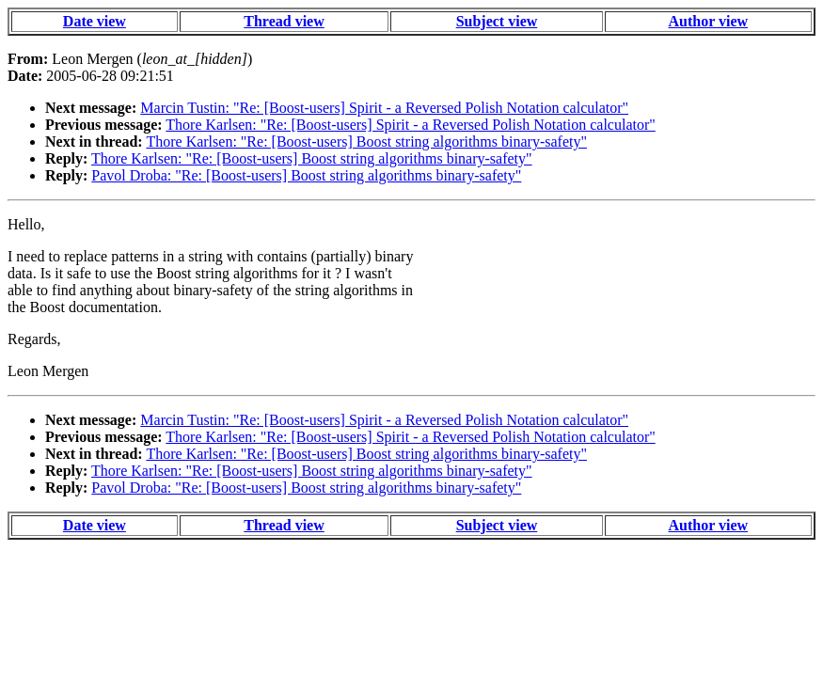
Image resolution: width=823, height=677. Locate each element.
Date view (94, 21)
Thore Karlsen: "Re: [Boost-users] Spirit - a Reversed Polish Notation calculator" (411, 125)
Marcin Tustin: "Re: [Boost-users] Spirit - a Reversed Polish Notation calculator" (384, 108)
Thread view (284, 21)
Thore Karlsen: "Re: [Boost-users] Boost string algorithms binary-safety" (366, 142)
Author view (709, 21)
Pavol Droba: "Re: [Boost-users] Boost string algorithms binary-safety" (306, 175)
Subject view (497, 21)
